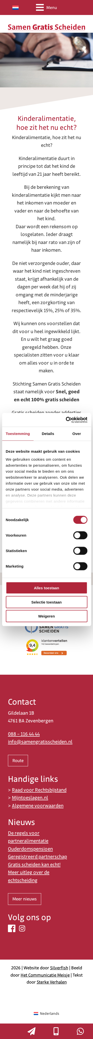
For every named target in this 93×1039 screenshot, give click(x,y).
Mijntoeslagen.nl (30, 797)
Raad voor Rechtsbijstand (39, 790)
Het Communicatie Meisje (45, 975)
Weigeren (46, 616)
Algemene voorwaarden (37, 805)
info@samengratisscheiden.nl (40, 741)
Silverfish (59, 968)
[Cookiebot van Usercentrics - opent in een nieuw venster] (66, 419)
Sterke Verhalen (52, 982)
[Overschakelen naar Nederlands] (15, 7)
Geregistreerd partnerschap (37, 856)
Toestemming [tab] (18, 433)
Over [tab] (76, 433)
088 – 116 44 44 (24, 734)
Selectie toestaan (46, 602)
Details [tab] (48, 433)
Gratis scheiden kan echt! (34, 864)
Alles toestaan (46, 588)
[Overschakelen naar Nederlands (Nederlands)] (46, 1013)
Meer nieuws (24, 899)
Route (18, 760)
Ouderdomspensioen (30, 848)
